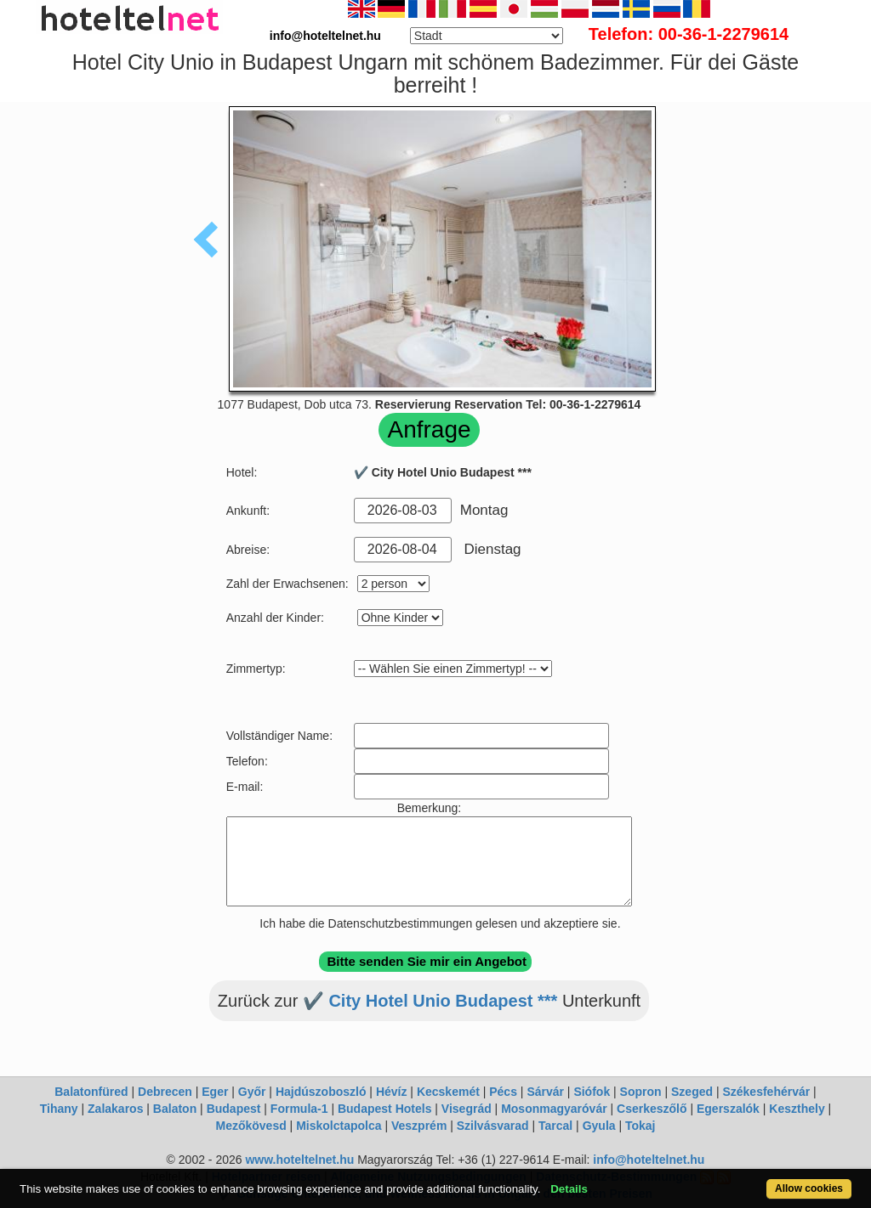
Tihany (59, 1108)
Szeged (692, 1091)
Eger (215, 1091)
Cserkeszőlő (651, 1108)
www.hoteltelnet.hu (299, 1159)
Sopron (641, 1091)
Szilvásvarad (493, 1125)
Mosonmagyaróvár (553, 1108)
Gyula (599, 1125)
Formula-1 (299, 1108)
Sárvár (545, 1091)
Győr (252, 1091)
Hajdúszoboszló (321, 1091)
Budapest (234, 1108)
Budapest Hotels (384, 1108)
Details (569, 1189)
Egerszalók (728, 1108)
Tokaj (640, 1125)
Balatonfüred (91, 1091)
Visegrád (466, 1108)
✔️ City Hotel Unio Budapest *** (430, 1000)
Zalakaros (115, 1108)
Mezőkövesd (250, 1125)
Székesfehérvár (766, 1091)
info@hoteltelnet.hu (648, 1159)
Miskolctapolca (338, 1125)
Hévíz (391, 1091)
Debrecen (165, 1091)
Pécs (503, 1091)
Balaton (174, 1108)
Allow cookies (809, 1188)
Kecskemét (448, 1091)
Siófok (591, 1091)
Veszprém (419, 1125)
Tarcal (555, 1125)
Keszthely (796, 1108)
